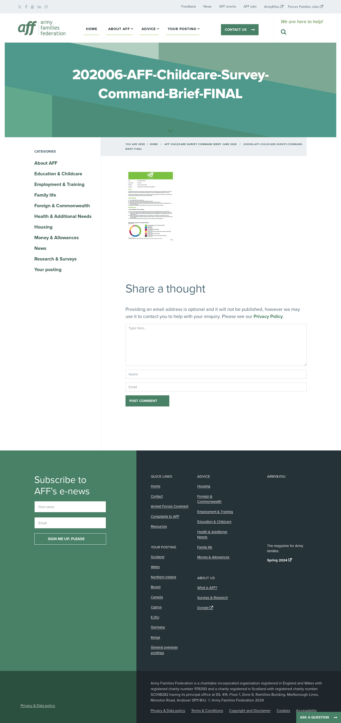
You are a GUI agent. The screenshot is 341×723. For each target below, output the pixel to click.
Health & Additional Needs (63, 216)
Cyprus (156, 607)
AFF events (227, 6)
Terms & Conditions (207, 710)
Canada (157, 597)
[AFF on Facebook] (26, 6)
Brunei (156, 587)
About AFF (119, 29)
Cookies (283, 710)
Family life (45, 195)
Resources (159, 526)
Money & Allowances (56, 238)
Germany (158, 627)
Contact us (236, 29)
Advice (149, 29)
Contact (157, 496)
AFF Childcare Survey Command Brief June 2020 (201, 144)
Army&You (271, 7)
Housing (43, 227)
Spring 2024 (277, 560)
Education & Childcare (58, 174)
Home (91, 29)
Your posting (182, 29)
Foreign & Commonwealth (62, 206)
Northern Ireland (163, 577)
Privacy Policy (268, 316)
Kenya (155, 637)
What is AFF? (207, 588)
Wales (155, 567)
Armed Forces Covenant (169, 506)
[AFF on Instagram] (46, 6)
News (207, 6)
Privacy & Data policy (38, 705)
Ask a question (314, 717)
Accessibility (306, 710)
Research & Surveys (55, 259)
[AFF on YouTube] (32, 6)
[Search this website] (302, 32)
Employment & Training (59, 184)
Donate (203, 608)
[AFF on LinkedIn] (39, 6)
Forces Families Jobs (303, 7)
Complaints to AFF (165, 516)
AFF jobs (250, 6)
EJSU (155, 617)
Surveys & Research (212, 597)
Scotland (157, 557)
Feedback (188, 6)
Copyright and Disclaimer (250, 710)
